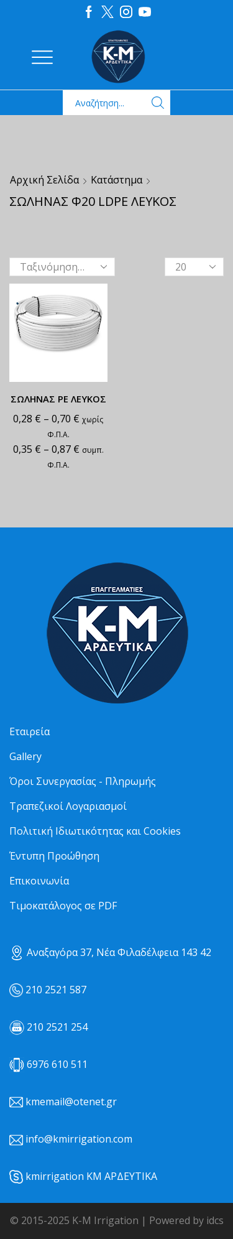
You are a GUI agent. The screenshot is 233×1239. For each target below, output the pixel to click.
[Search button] (157, 102)
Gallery (25, 756)
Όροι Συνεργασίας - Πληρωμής (82, 781)
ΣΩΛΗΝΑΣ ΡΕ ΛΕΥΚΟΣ (58, 398)
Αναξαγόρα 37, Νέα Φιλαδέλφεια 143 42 (110, 952)
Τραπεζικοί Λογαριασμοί (68, 806)
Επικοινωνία (39, 881)
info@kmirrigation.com (78, 1139)
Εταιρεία (29, 731)
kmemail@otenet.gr (71, 1101)
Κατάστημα (116, 180)
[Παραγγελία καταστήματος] (62, 267)
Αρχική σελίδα (44, 180)
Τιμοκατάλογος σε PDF (63, 905)
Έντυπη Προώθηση (54, 856)
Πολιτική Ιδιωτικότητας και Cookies (95, 831)
